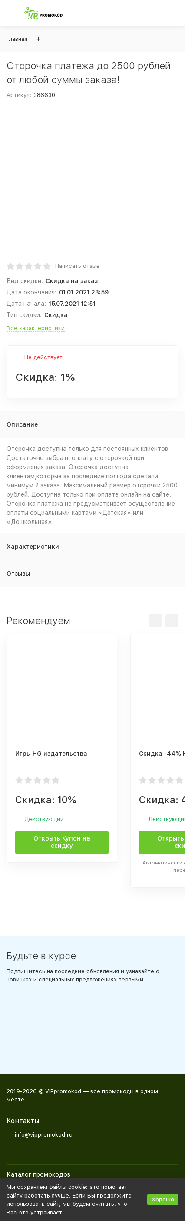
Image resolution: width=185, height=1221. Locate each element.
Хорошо (163, 1199)
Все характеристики (36, 328)
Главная (17, 39)
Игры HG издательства (51, 753)
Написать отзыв (77, 266)
